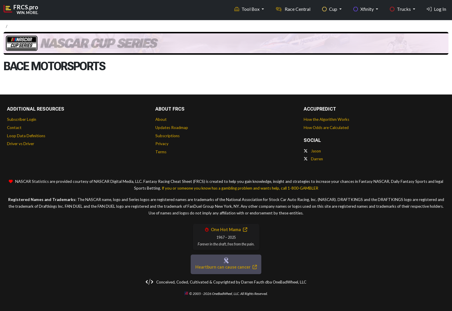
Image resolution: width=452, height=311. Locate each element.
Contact (14, 127)
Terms (160, 152)
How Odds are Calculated (326, 127)
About (161, 119)
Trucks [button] (401, 9)
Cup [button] (330, 9)
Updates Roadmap (171, 127)
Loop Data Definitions (26, 135)
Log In (436, 9)
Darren (313, 159)
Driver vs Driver (20, 143)
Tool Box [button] (247, 9)
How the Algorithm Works (326, 119)
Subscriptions (167, 135)
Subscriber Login (21, 119)
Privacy (161, 143)
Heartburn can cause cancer (226, 266)
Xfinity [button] (364, 9)
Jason (312, 151)
